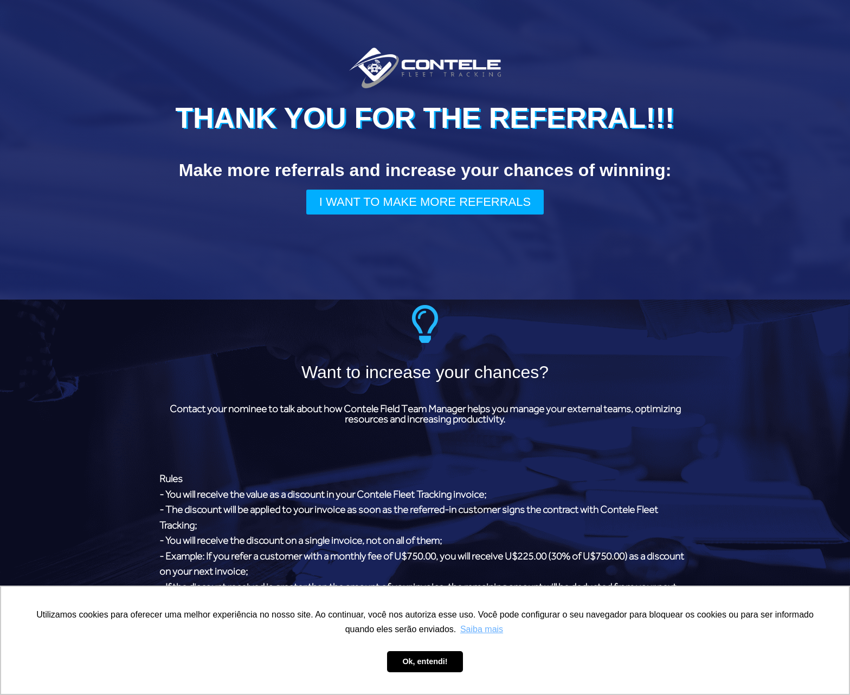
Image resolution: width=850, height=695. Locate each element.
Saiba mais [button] (481, 629)
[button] (425, 202)
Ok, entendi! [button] (424, 661)
